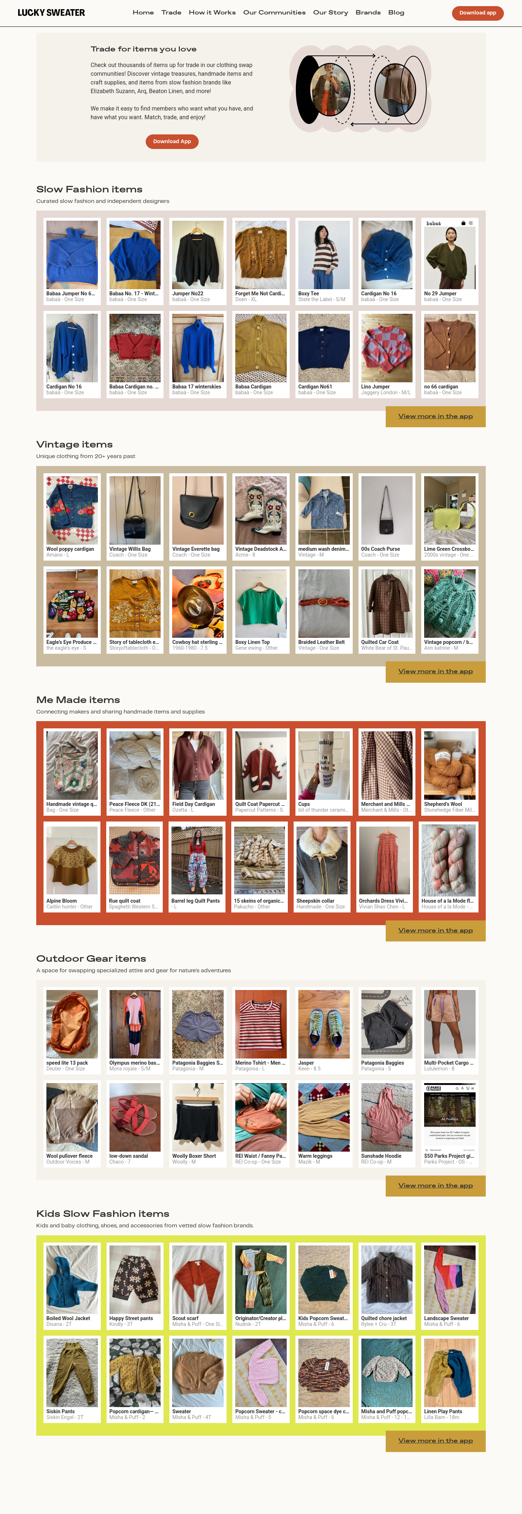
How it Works (212, 13)
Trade (171, 13)
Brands (368, 13)
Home (143, 13)
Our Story (330, 13)
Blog (396, 13)
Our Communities (274, 13)
